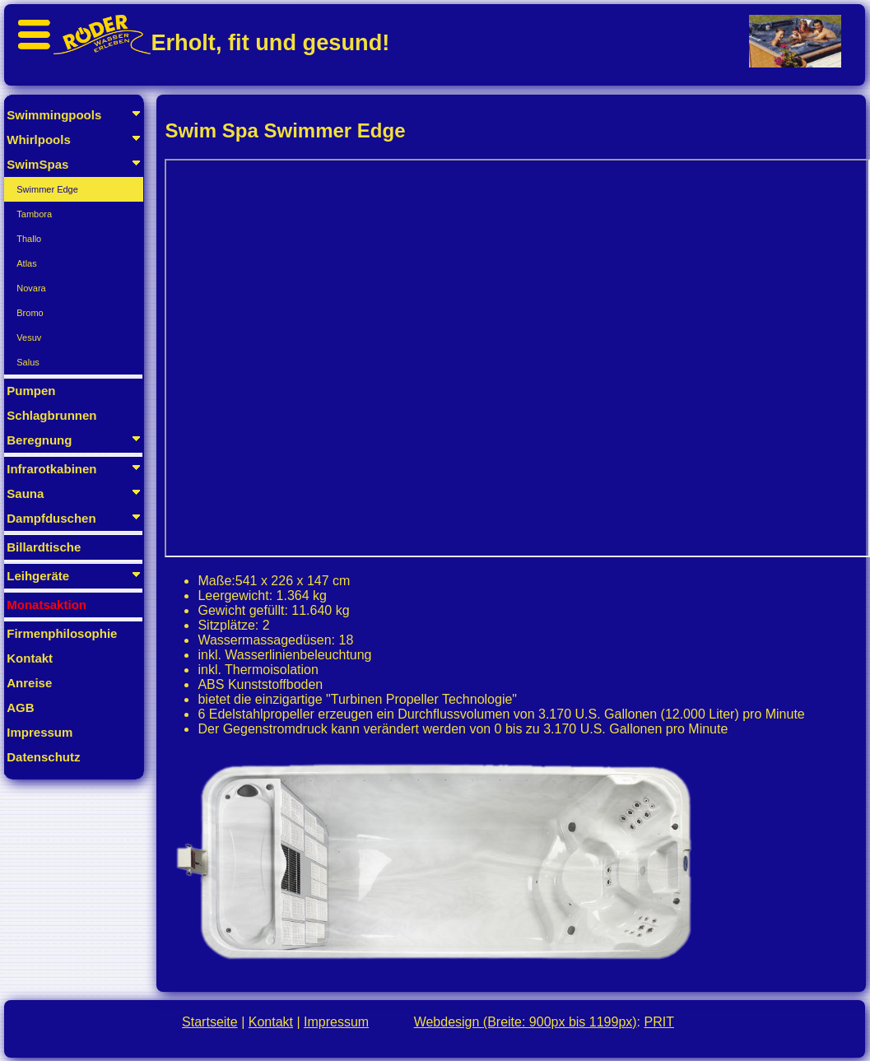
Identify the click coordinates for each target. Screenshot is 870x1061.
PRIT (659, 1022)
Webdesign (525, 1022)
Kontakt (271, 1022)
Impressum (336, 1022)
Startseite (210, 1022)
